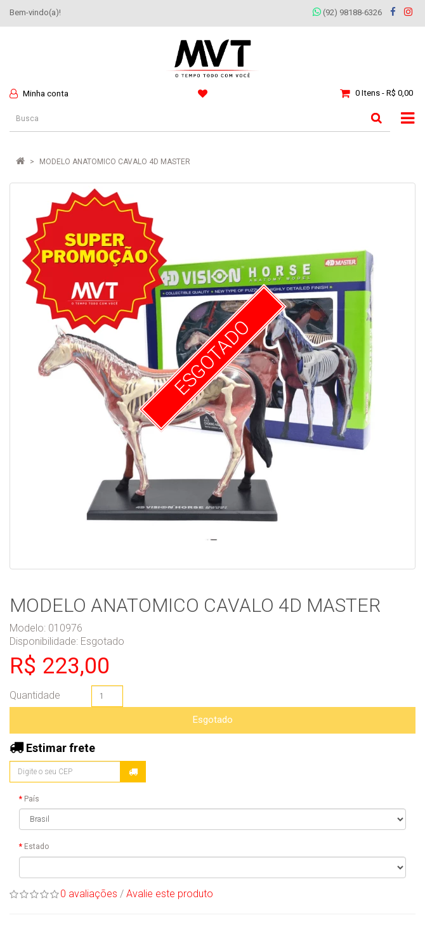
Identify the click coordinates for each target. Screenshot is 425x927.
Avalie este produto (169, 894)
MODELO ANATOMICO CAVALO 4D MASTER (114, 161)
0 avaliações (88, 894)
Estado (36, 846)
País (31, 798)
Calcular (133, 771)
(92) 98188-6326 (347, 12)
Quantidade (35, 695)
